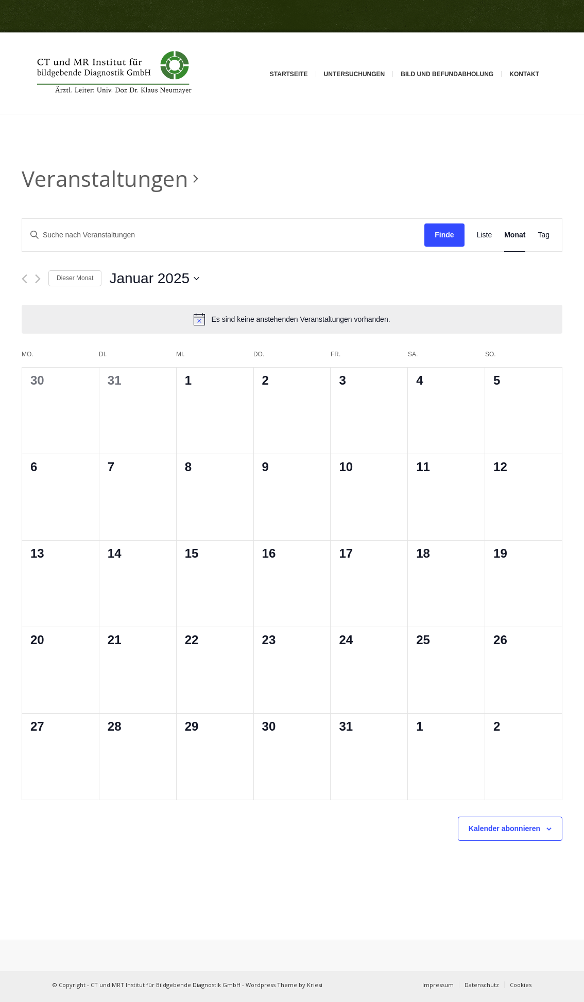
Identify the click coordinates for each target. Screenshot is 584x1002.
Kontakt (524, 74)
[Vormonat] (24, 279)
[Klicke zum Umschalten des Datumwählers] (154, 278)
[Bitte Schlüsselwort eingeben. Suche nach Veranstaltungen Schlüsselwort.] (223, 235)
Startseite (289, 74)
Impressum (438, 985)
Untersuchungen (354, 74)
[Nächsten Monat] (38, 279)
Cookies (520, 985)
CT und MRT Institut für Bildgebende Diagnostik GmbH (166, 985)
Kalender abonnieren (504, 828)
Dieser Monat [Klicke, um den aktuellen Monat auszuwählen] (75, 278)
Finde (444, 235)
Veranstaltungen (105, 178)
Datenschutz (482, 985)
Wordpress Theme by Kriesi (284, 985)
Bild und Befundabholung (447, 74)
